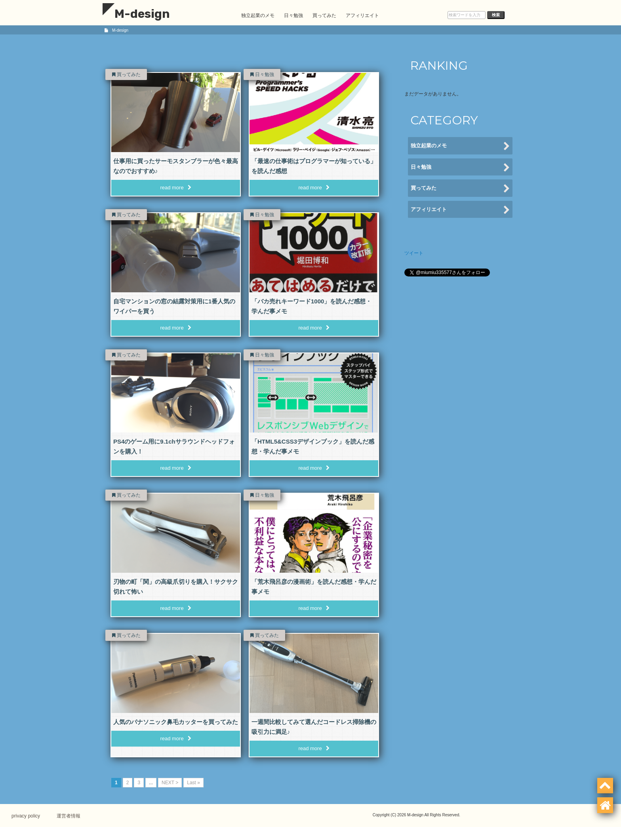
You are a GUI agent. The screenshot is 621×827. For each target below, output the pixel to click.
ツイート (413, 253)
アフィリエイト (362, 15)
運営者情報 (69, 815)
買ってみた (324, 15)
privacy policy (26, 815)
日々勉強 (293, 15)
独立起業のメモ (257, 15)
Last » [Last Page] (193, 782)
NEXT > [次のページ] (170, 782)
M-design (136, 14)
